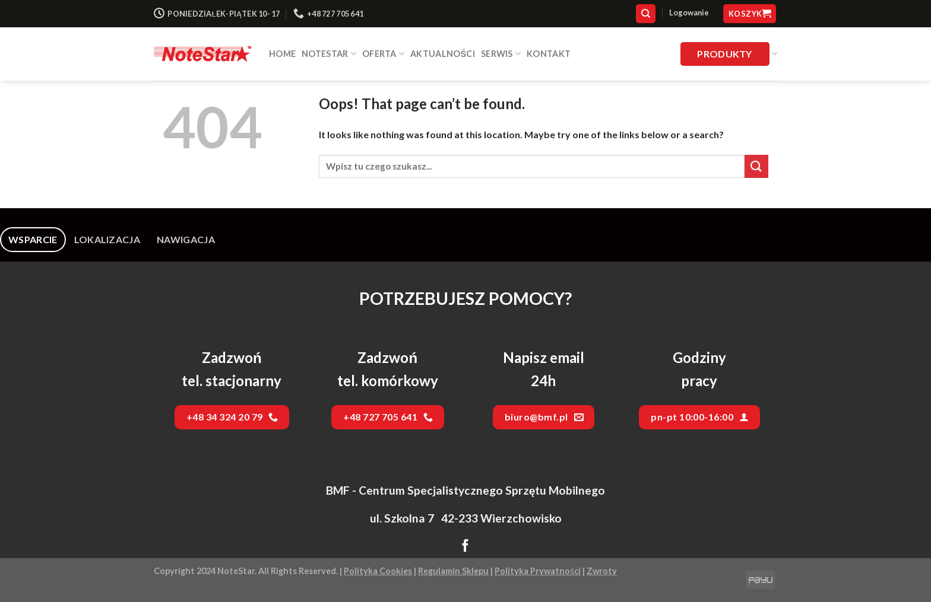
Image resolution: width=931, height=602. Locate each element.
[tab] (33, 239)
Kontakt (549, 54)
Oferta (383, 53)
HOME (282, 54)
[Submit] (756, 166)
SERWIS (501, 53)
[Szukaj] (646, 14)
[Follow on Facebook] (465, 547)
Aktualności (442, 54)
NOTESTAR (329, 53)
